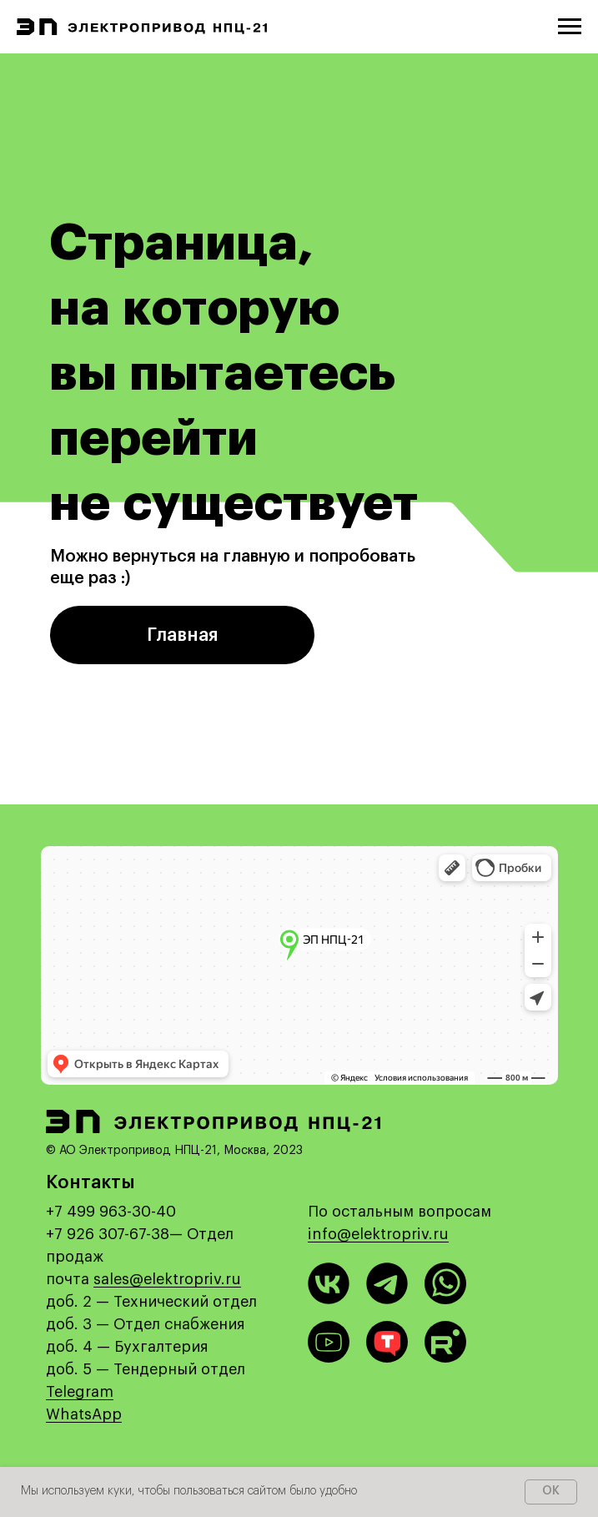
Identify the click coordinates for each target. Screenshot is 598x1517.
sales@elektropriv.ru (167, 1279)
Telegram (79, 1391)
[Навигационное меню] (569, 26)
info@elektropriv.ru (378, 1234)
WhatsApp (84, 1414)
